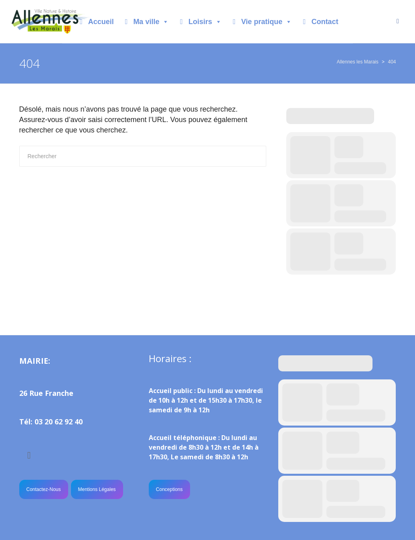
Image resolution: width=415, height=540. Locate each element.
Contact (325, 22)
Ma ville (151, 21)
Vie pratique (266, 21)
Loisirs (205, 21)
